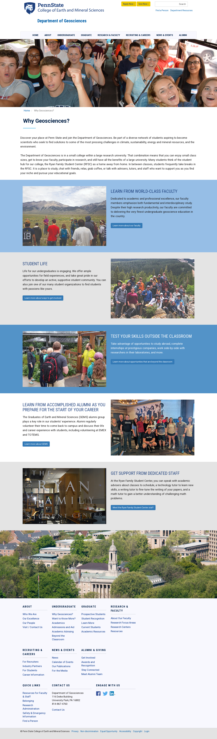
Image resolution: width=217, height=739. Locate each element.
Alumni (183, 35)
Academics (58, 622)
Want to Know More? (63, 618)
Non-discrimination (89, 731)
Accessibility (125, 731)
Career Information (33, 674)
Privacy (75, 731)
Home (35, 35)
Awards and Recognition (88, 663)
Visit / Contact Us (32, 627)
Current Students (91, 627)
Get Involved (88, 657)
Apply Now (128, 4)
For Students (30, 670)
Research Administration (31, 707)
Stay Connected (90, 669)
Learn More (87, 622)
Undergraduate (66, 35)
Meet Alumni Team (91, 674)
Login (146, 731)
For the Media (60, 670)
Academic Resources (93, 631)
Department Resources (181, 10)
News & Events (164, 35)
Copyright (137, 731)
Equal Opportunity (108, 731)
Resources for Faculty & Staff (35, 694)
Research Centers (121, 626)
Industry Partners (32, 666)
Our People (29, 622)
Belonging (28, 700)
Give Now (143, 4)
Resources (117, 631)
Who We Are (29, 614)
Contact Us (58, 709)
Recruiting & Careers (138, 35)
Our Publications (61, 666)
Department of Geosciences (61, 20)
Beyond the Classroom (58, 637)
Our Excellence (31, 618)
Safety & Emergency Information (34, 715)
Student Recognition (92, 618)
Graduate (86, 35)
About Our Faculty (121, 618)
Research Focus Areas (123, 622)
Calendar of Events (62, 662)
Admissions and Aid (63, 627)
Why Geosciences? (62, 614)
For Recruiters (30, 661)
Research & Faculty (109, 35)
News (55, 657)
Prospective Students (93, 614)
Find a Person (162, 10)
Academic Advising (63, 631)
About (47, 35)
